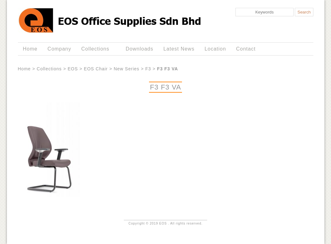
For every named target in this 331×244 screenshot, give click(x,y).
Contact (246, 49)
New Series (127, 68)
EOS (73, 68)
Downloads (139, 49)
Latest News (179, 49)
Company (59, 49)
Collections (96, 49)
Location (215, 49)
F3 (148, 68)
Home (30, 49)
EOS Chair (96, 68)
